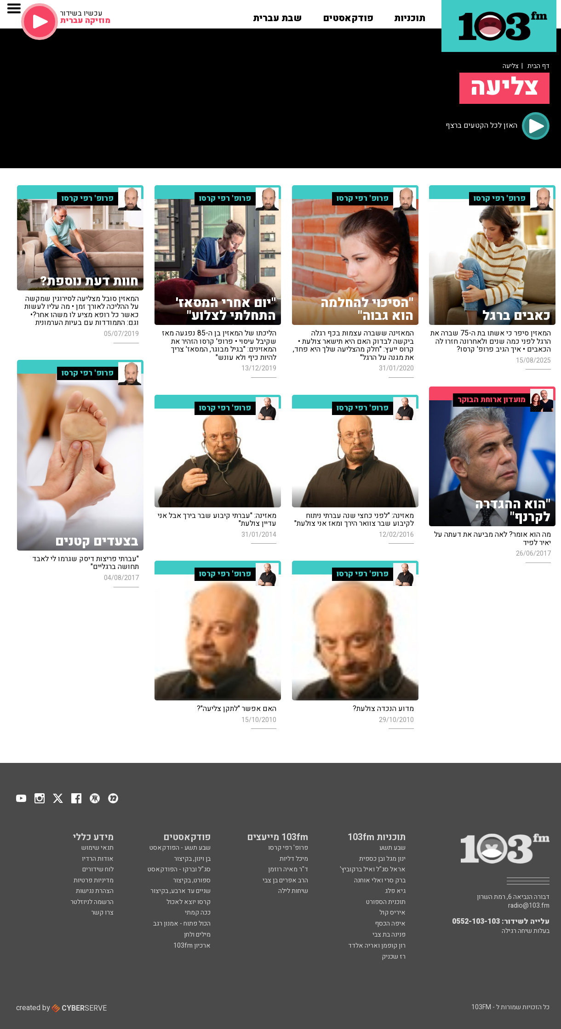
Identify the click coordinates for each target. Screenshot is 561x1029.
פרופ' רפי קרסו (288, 847)
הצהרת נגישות (95, 890)
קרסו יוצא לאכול (188, 901)
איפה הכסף (390, 923)
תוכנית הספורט (386, 901)
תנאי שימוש (97, 847)
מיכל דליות (294, 858)
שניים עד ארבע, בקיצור (180, 890)
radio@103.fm (529, 906)
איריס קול (392, 912)
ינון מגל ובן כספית (382, 858)
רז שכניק (394, 956)
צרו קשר (102, 912)
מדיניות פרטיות (94, 880)
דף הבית (538, 66)
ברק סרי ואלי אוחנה (380, 880)
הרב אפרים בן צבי (285, 880)
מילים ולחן (197, 934)
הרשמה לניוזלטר (92, 901)
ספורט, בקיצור (192, 880)
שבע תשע (392, 847)
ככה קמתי (198, 912)
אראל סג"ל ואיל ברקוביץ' (373, 869)
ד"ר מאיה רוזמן (288, 869)
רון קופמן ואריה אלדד (377, 945)
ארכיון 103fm (192, 945)
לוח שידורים (98, 869)
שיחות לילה (293, 890)
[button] (409, 15)
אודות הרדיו (98, 858)
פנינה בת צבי (389, 934)
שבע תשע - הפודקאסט (180, 847)
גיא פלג (395, 890)
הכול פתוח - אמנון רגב (182, 923)
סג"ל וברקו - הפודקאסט (179, 869)
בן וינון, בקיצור (192, 858)
